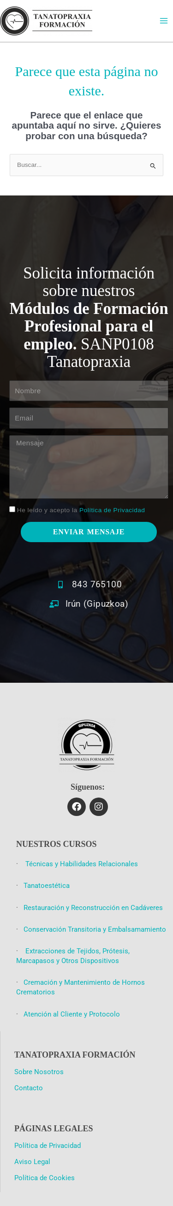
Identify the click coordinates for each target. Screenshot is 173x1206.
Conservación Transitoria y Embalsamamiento (95, 929)
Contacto (28, 1088)
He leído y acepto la (81, 510)
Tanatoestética (47, 885)
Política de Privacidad (112, 510)
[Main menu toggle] (164, 21)
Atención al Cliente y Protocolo (72, 1014)
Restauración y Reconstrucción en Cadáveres (93, 908)
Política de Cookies (44, 1178)
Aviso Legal (32, 1162)
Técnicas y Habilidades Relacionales (81, 864)
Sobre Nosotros (39, 1072)
